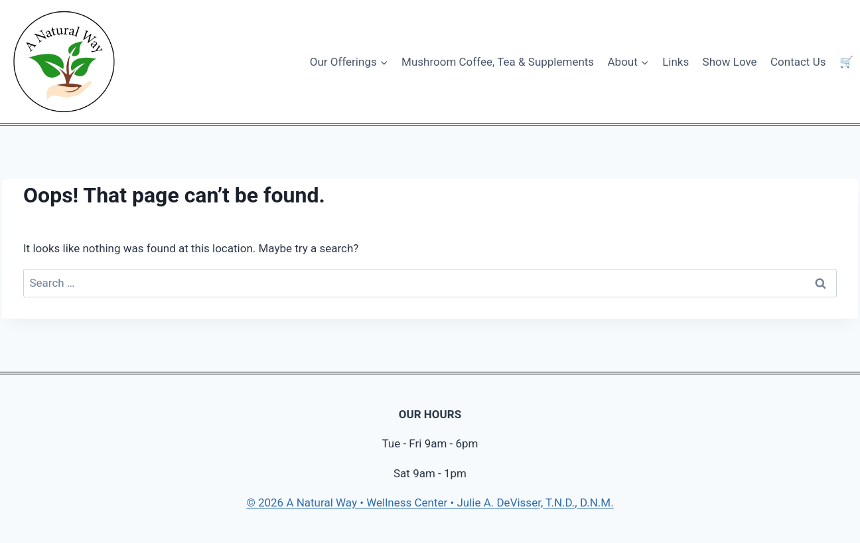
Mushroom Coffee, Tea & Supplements (497, 61)
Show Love (730, 61)
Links (675, 61)
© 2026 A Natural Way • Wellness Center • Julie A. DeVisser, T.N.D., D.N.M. (429, 502)
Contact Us (797, 61)
